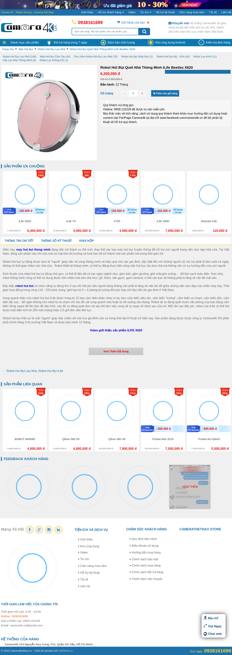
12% (133, 175)
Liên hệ (84, 586)
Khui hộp (86, 240)
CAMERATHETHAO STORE (200, 529)
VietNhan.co (65, 650)
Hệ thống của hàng (20, 639)
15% (41, 175)
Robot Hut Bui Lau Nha (21, 370)
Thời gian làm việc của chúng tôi (29, 604)
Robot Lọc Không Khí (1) (54, 60)
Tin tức (83, 559)
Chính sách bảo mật (144, 559)
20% (41, 393)
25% (87, 393)
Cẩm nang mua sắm (192, 12)
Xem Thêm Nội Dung (116, 351)
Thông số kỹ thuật (56, 240)
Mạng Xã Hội (12, 529)
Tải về (213, 12)
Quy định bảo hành (143, 538)
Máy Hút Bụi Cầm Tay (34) (55, 56)
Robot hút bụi (24, 12)
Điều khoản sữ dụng (144, 545)
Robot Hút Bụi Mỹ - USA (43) (173, 56)
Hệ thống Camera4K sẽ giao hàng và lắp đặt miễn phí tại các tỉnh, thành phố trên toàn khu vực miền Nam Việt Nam (197, 27)
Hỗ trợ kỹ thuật (165, 12)
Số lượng (106, 93)
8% (87, 175)
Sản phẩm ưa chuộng (24, 166)
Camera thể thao (44, 12)
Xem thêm (190, 486)
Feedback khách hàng (26, 459)
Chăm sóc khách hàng (146, 529)
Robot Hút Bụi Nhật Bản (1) (137, 56)
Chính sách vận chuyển (146, 578)
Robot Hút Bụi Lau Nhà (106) (19, 56)
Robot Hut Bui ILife (50, 370)
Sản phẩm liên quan (23, 384)
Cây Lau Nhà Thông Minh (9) (19, 60)
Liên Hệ (226, 12)
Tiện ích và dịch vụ (91, 530)
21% (133, 393)
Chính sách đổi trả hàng (146, 572)
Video (132, 12)
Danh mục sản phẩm (24, 42)
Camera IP (7, 12)
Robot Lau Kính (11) (205, 56)
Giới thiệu (87, 12)
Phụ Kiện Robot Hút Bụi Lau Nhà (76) (95, 56)
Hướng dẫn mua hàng (145, 552)
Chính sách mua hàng (145, 565)
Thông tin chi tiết (19, 240)
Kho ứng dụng (88, 546)
